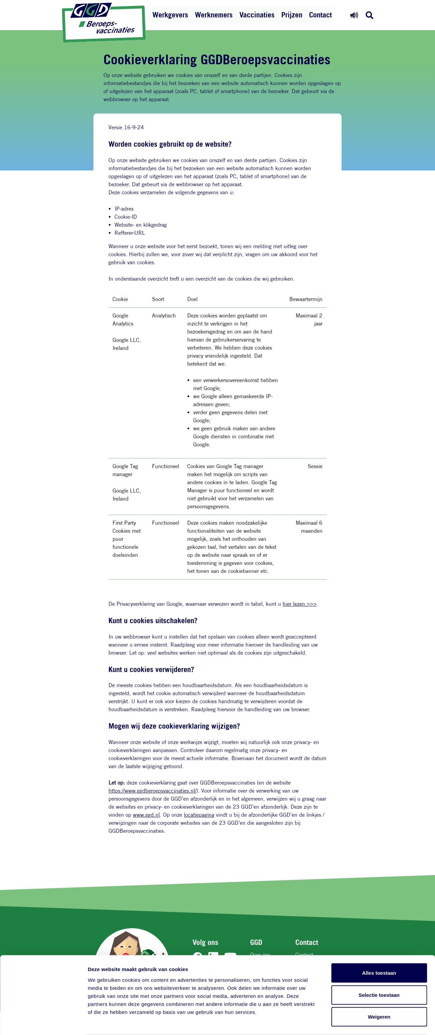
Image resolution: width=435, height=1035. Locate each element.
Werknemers (214, 14)
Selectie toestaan (379, 969)
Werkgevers (170, 14)
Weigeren (379, 991)
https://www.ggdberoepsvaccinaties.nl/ (152, 791)
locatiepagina (199, 815)
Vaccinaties (257, 14)
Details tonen (362, 1022)
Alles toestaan (379, 947)
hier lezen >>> (300, 604)
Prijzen (291, 14)
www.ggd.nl (146, 815)
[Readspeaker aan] (354, 15)
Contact (320, 14)
